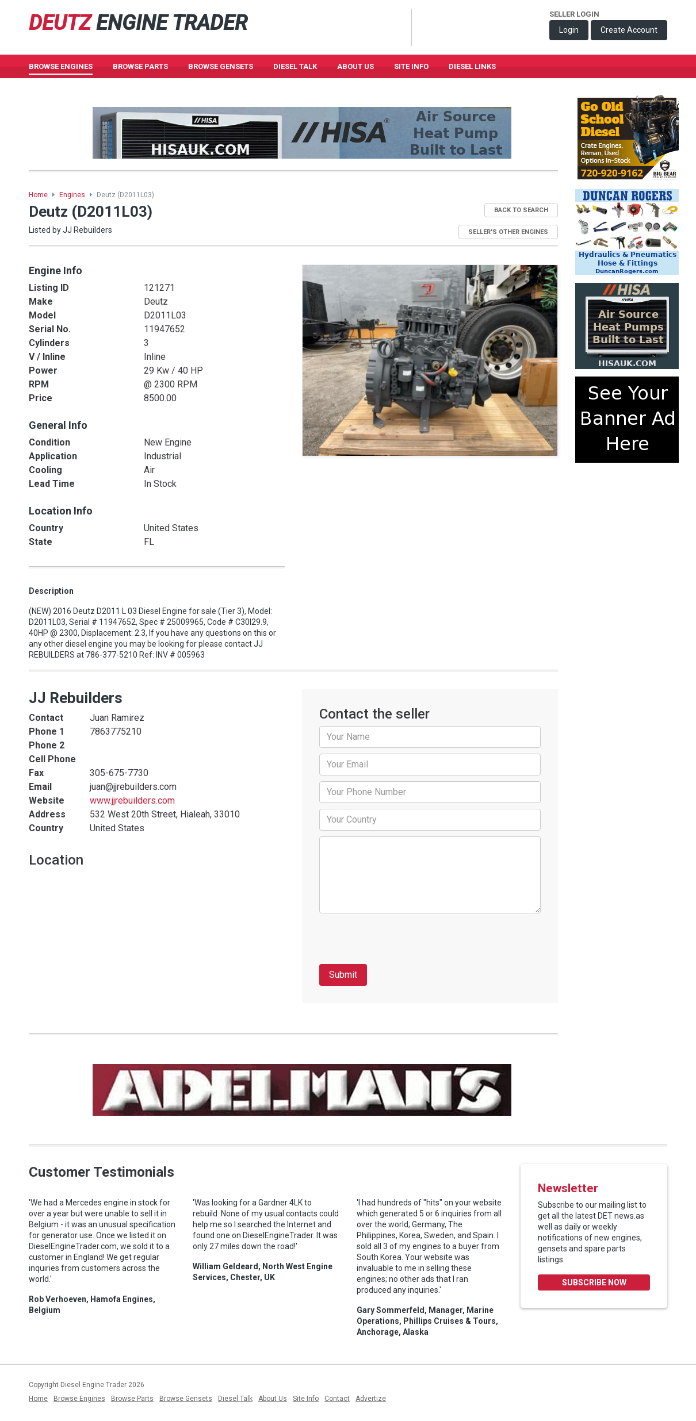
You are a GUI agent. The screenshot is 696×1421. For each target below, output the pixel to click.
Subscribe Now (594, 1282)
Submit (343, 974)
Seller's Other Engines (508, 232)
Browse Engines (61, 66)
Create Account (629, 29)
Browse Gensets (185, 1399)
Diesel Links (472, 66)
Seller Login (574, 14)
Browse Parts (140, 66)
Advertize (370, 1399)
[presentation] (406, 941)
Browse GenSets (220, 66)
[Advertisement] (627, 513)
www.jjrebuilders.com (132, 800)
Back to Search (521, 210)
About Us (355, 66)
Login (569, 29)
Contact (337, 1399)
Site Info (411, 66)
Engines (72, 195)
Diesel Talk (295, 66)
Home (38, 195)
